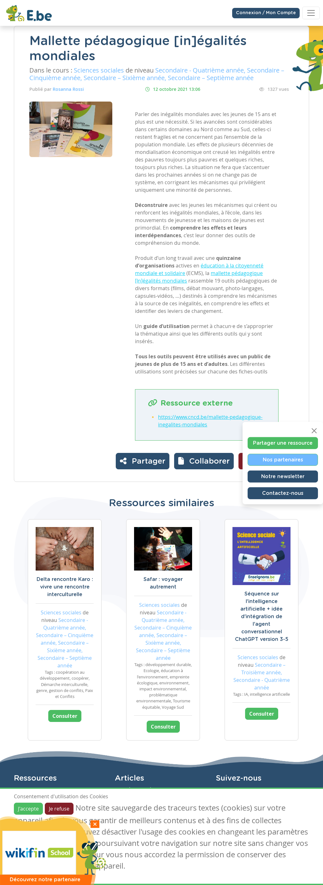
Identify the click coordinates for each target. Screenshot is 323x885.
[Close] (314, 431)
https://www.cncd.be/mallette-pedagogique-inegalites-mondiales (210, 420)
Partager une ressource (283, 443)
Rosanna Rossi (68, 89)
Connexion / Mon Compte (266, 13)
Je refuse (59, 808)
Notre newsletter (282, 476)
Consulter (64, 715)
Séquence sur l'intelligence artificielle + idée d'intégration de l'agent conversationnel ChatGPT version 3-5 (261, 616)
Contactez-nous (282, 493)
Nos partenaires (283, 459)
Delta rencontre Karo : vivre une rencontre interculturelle (65, 587)
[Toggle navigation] (311, 13)
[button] (204, 461)
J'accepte (28, 808)
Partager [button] (142, 460)
